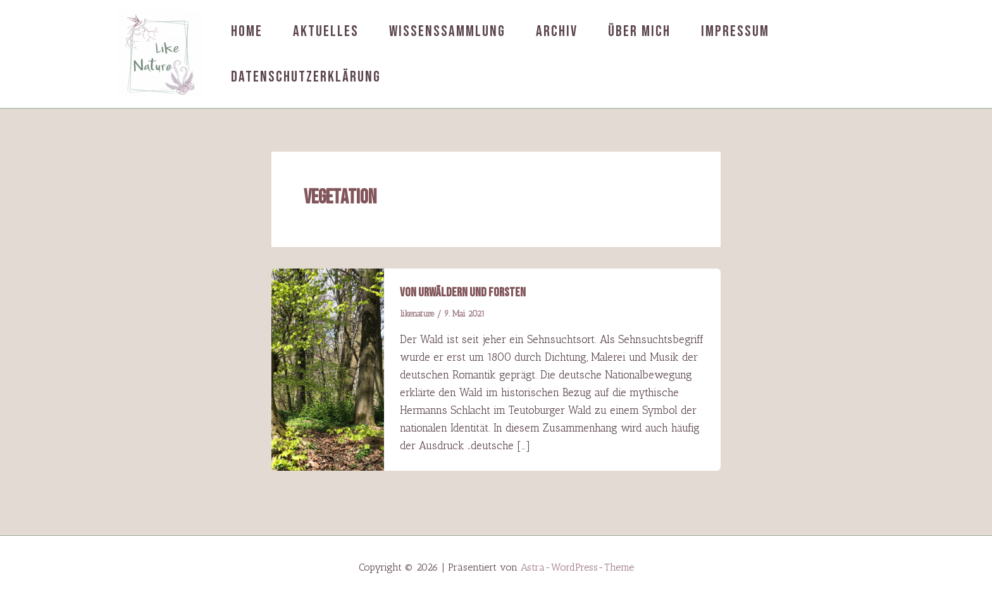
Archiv (557, 31)
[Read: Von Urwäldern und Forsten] (327, 368)
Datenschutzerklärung (306, 77)
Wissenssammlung (447, 31)
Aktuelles (326, 31)
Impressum (735, 31)
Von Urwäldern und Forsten (463, 292)
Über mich (639, 31)
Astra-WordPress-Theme (577, 567)
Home (247, 31)
